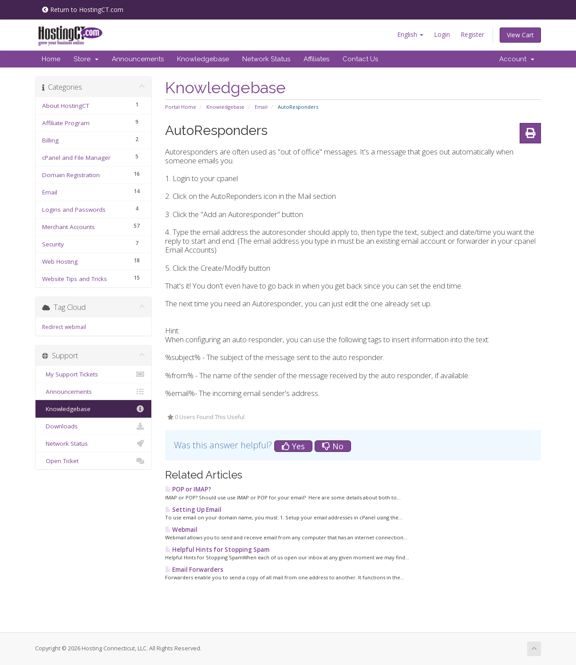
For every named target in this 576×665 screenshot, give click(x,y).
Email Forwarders (194, 570)
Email (261, 106)
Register (472, 34)
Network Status (266, 59)
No (332, 446)
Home (51, 59)
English (410, 34)
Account (516, 59)
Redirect (52, 327)
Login (442, 34)
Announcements (138, 59)
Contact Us (360, 59)
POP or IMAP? (188, 489)
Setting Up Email (193, 510)
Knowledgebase (203, 59)
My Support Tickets (93, 374)
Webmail (181, 530)
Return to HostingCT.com (82, 9)
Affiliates (316, 59)
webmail (75, 327)
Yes (293, 446)
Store (86, 59)
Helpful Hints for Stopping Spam (217, 550)
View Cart (520, 35)
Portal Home (180, 106)
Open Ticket (93, 460)
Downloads (93, 426)
